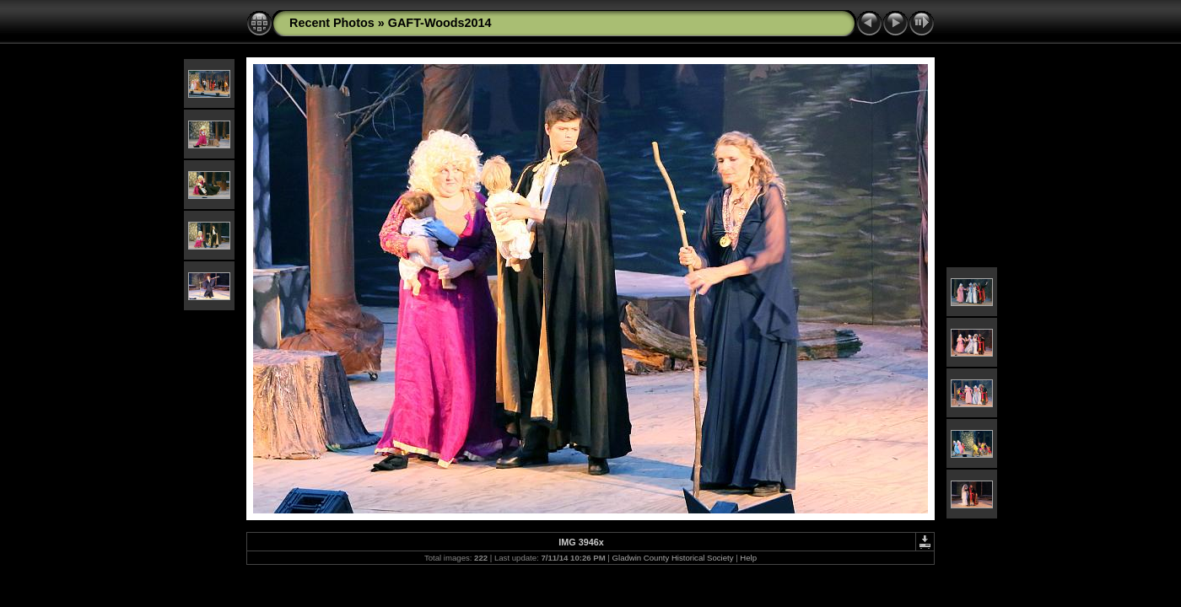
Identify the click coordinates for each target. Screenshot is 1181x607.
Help (748, 557)
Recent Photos (332, 23)
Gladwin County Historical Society (673, 557)
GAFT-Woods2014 (440, 23)
